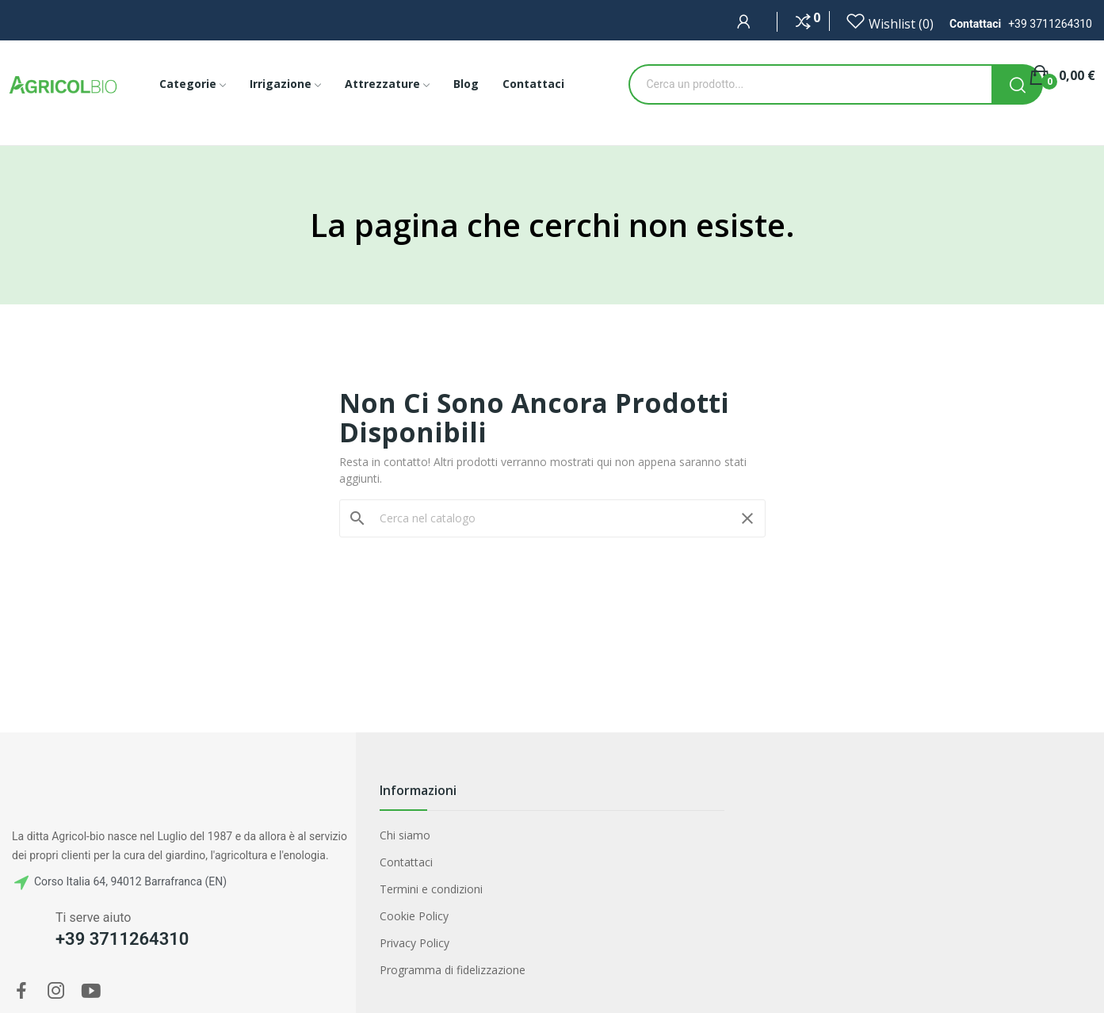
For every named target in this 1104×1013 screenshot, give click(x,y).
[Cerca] (552, 518)
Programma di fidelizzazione (452, 969)
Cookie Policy (414, 915)
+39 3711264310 (1050, 23)
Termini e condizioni (431, 888)
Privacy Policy (414, 942)
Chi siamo (405, 835)
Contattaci (406, 862)
